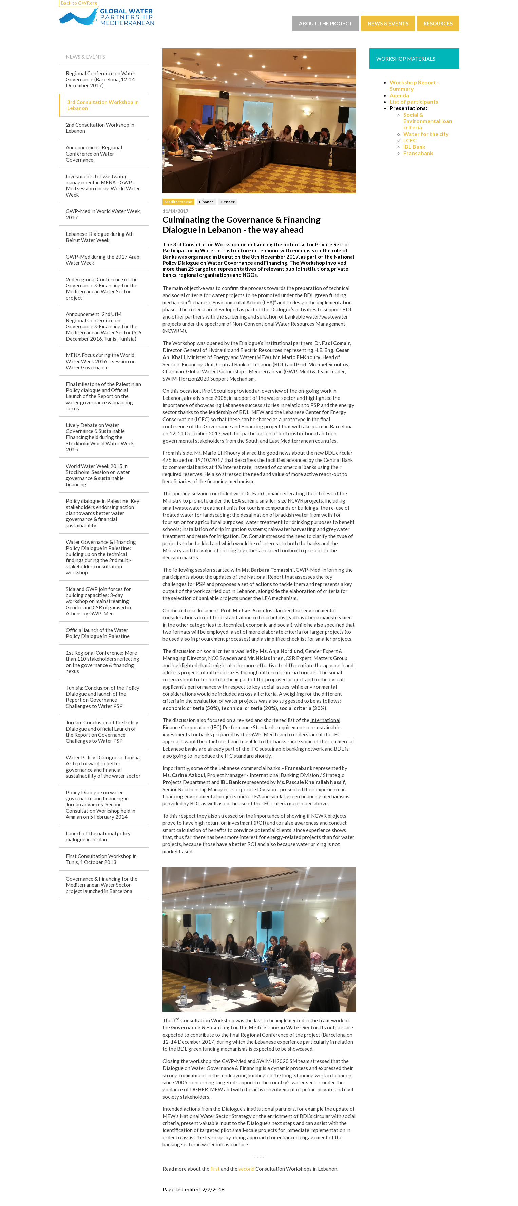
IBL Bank (414, 146)
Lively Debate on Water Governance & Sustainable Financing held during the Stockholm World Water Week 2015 (100, 437)
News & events (388, 23)
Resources (438, 23)
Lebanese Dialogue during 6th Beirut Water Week (100, 237)
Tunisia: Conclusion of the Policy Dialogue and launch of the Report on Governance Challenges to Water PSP (102, 696)
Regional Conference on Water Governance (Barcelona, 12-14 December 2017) (101, 79)
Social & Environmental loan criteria (427, 120)
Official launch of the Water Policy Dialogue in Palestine (98, 633)
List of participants (414, 101)
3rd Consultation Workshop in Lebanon (103, 105)
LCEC (410, 140)
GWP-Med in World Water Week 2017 (103, 214)
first (215, 1169)
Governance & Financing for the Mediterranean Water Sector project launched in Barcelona (101, 885)
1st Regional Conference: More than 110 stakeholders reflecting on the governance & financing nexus (102, 662)
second (246, 1169)
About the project (325, 23)
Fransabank (418, 153)
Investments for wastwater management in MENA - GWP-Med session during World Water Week (103, 185)
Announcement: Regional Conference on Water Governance (94, 153)
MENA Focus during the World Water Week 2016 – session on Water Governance (101, 361)
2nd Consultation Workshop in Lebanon (100, 128)
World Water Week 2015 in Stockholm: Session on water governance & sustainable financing (98, 475)
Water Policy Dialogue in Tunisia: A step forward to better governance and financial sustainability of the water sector (103, 766)
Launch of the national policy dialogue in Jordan (98, 836)
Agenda (399, 95)
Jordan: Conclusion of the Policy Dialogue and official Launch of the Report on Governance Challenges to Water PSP (102, 731)
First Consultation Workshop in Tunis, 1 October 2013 (101, 859)
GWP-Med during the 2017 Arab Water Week (102, 259)
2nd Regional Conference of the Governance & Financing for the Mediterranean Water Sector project (102, 288)
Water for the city (426, 133)
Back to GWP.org (79, 3)
